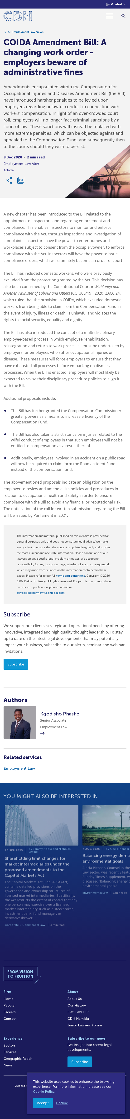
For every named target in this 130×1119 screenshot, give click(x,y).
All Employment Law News (25, 32)
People (9, 1005)
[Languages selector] (115, 4)
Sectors (10, 1045)
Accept (43, 1103)
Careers (10, 1012)
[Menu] (111, 16)
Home (8, 999)
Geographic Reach (18, 1059)
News (8, 1065)
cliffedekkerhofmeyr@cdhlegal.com (41, 592)
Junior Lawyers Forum (84, 1025)
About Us (74, 999)
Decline (62, 1103)
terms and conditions (70, 575)
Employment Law (19, 768)
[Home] (18, 17)
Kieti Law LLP (78, 1012)
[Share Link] (9, 181)
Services (10, 1052)
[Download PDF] (20, 181)
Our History (76, 1005)
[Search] (123, 16)
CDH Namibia (78, 1019)
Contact (10, 1019)
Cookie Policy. (44, 1092)
